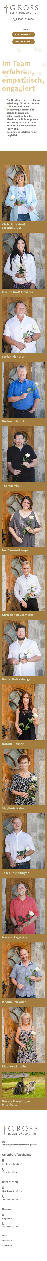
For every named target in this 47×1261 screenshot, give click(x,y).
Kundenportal (23, 34)
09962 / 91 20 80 (23, 19)
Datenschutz (7, 1245)
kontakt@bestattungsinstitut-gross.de (19, 1143)
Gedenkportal (23, 41)
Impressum (7, 1240)
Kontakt (5, 1235)
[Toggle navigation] (23, 27)
